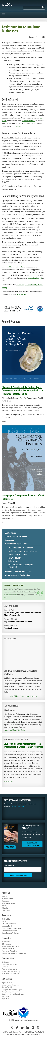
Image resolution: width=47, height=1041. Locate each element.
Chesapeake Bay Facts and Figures (12, 990)
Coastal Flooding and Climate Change (13, 994)
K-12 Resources (6, 944)
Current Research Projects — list (11, 928)
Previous (38, 592)
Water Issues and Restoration (17, 575)
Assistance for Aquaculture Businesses (22, 551)
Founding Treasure (11, 628)
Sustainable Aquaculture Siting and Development (20, 565)
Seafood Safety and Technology (18, 571)
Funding (4, 921)
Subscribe (5, 908)
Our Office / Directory (8, 903)
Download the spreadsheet (12, 267)
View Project (8, 781)
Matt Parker (21, 294)
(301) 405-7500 (15, 1034)
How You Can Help (7, 987)
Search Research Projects (9, 931)
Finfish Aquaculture (14, 561)
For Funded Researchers (9, 924)
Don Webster (17, 126)
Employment (5, 901)
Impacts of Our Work (8, 899)
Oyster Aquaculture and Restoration (20, 547)
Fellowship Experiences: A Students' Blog (14, 953)
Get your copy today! (18, 806)
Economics (9, 540)
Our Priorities (6, 919)
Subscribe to (32, 844)
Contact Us (36, 1034)
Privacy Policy (6, 910)
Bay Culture (5, 999)
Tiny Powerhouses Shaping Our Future (18, 621)
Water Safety (5, 996)
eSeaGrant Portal (7, 926)
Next (42, 592)
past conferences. (28, 121)
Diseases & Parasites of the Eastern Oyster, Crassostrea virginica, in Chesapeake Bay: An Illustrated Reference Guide (23, 390)
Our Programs (6, 942)
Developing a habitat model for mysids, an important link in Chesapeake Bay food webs (23, 745)
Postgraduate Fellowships (9, 951)
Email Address (22, 868)
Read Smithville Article (29, 696)
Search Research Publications (10, 933)
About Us (4, 896)
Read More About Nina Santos (14, 730)
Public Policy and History (18, 554)
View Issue (10, 847)
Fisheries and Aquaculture (16, 543)
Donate (4, 906)
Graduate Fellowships (8, 949)
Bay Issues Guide (7, 983)
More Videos (14, 696)
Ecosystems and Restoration (10, 985)
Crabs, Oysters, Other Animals (10, 992)
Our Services (10, 533)
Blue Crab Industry (14, 558)
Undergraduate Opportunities (10, 946)
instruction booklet (35, 278)
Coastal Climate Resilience (16, 536)
